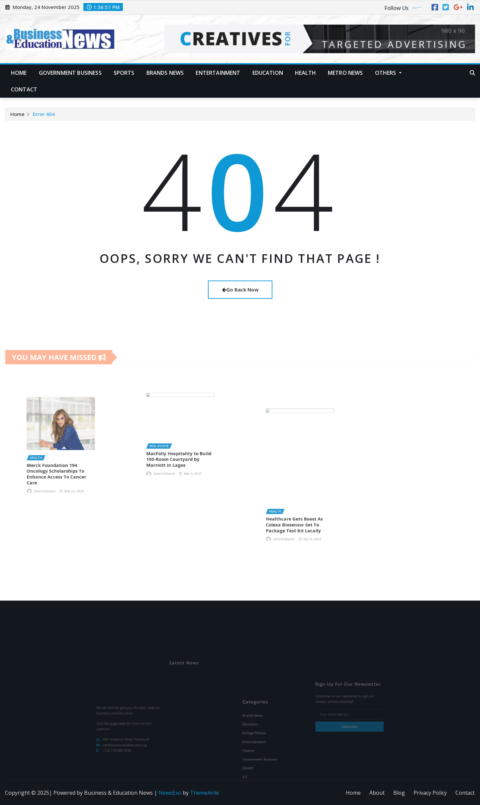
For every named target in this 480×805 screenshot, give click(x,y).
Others (388, 72)
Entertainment (218, 72)
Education (267, 72)
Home (19, 72)
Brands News (165, 72)
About (377, 792)
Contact (24, 89)
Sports (124, 72)
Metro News (345, 72)
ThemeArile (204, 792)
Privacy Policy (430, 792)
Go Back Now (240, 289)
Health (305, 72)
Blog (399, 792)
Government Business (70, 72)
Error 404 (44, 114)
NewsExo (169, 792)
